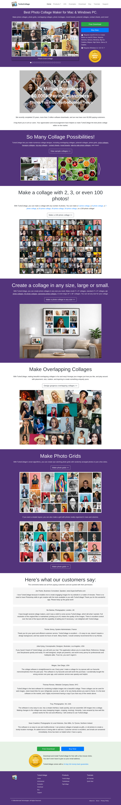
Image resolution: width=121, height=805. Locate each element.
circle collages (103, 143)
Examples (72, 4)
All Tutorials (90, 778)
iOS (65, 4)
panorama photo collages (47, 294)
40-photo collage (58, 208)
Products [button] (56, 4)
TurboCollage (66, 778)
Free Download (48, 749)
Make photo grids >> (60, 468)
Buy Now (72, 749)
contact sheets (54, 145)
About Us (92, 800)
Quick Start (90, 781)
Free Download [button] (95, 24)
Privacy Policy (105, 800)
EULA (97, 800)
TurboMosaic (65, 781)
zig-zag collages (41, 145)
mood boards (65, 145)
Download (82, 4)
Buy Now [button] (95, 30)
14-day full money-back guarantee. (76, 764)
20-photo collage (45, 208)
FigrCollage (65, 784)
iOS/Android (40, 781)
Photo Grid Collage (45, 58)
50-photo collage (71, 208)
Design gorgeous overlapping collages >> (60, 386)
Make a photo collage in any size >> (60, 300)
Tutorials (97, 4)
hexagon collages (28, 145)
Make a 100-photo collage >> (60, 215)
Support (105, 4)
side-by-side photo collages (81, 145)
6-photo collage (97, 206)
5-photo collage (84, 206)
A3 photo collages (30, 294)
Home (49, 4)
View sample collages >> (60, 151)
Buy (89, 4)
